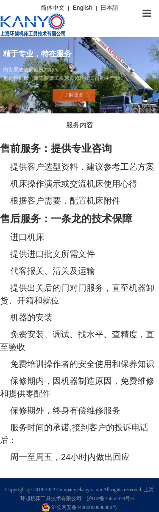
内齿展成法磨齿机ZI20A (79, 75)
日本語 (109, 7)
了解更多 (74, 95)
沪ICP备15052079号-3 (111, 498)
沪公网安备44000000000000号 (79, 507)
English (82, 7)
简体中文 (52, 7)
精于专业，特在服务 (37, 54)
